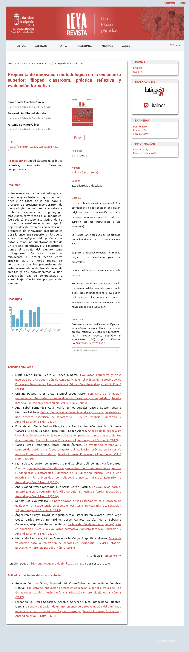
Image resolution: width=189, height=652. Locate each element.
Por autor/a (139, 130)
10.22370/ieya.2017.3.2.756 (90, 343)
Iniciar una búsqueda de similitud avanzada (57, 563)
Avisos (126, 46)
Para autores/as (142, 149)
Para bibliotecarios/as (145, 153)
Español (138, 71)
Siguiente (111, 555)
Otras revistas (141, 134)
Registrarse (85, 46)
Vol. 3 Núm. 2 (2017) (42, 63)
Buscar (175, 45)
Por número (140, 126)
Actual (21, 46)
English (137, 67)
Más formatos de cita (86, 350)
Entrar (64, 46)
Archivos (107, 46)
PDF (79, 137)
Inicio (10, 63)
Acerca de (41, 46)
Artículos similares (20, 367)
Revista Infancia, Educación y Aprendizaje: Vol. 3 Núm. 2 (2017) (77, 440)
